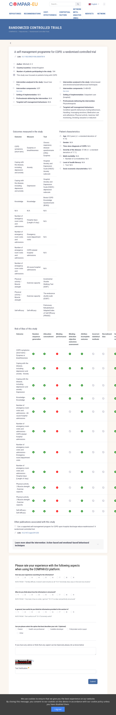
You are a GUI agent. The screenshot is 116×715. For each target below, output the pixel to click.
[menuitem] (15, 13)
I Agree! (57, 709)
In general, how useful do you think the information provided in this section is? (42, 609)
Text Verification (22, 668)
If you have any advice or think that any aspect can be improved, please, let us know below (49, 645)
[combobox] (94, 4)
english (93, 4)
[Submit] (78, 4)
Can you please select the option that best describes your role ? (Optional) (40, 626)
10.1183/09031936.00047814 (33, 57)
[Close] (104, 557)
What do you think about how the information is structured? (35, 592)
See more (19, 91)
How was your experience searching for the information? (34, 575)
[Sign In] (104, 4)
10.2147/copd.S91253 (30, 533)
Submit (93, 681)
